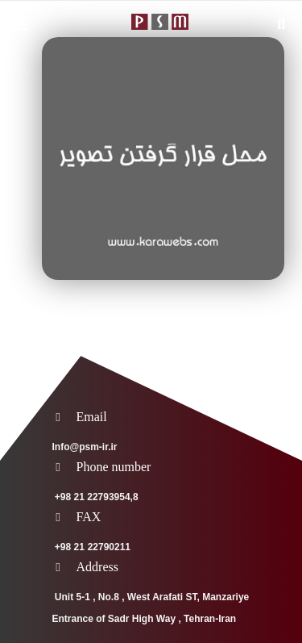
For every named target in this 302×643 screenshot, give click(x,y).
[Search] (281, 24)
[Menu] (20, 24)
